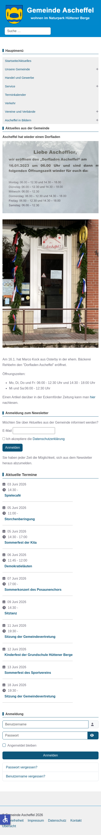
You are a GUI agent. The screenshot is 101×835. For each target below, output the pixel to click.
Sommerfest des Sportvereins (28, 672)
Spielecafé (13, 495)
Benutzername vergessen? (25, 776)
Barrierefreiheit (13, 820)
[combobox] (28, 31)
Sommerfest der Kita (21, 542)
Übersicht (9, 826)
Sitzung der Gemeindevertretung (30, 636)
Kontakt (75, 820)
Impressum (36, 820)
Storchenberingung (20, 519)
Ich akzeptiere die (33, 439)
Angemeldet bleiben (21, 745)
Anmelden (12, 447)
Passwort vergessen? (21, 767)
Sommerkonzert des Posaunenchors (33, 589)
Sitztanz (11, 613)
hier (92, 397)
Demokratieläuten (18, 566)
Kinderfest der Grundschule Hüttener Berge (39, 655)
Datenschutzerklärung (49, 439)
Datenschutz (57, 820)
